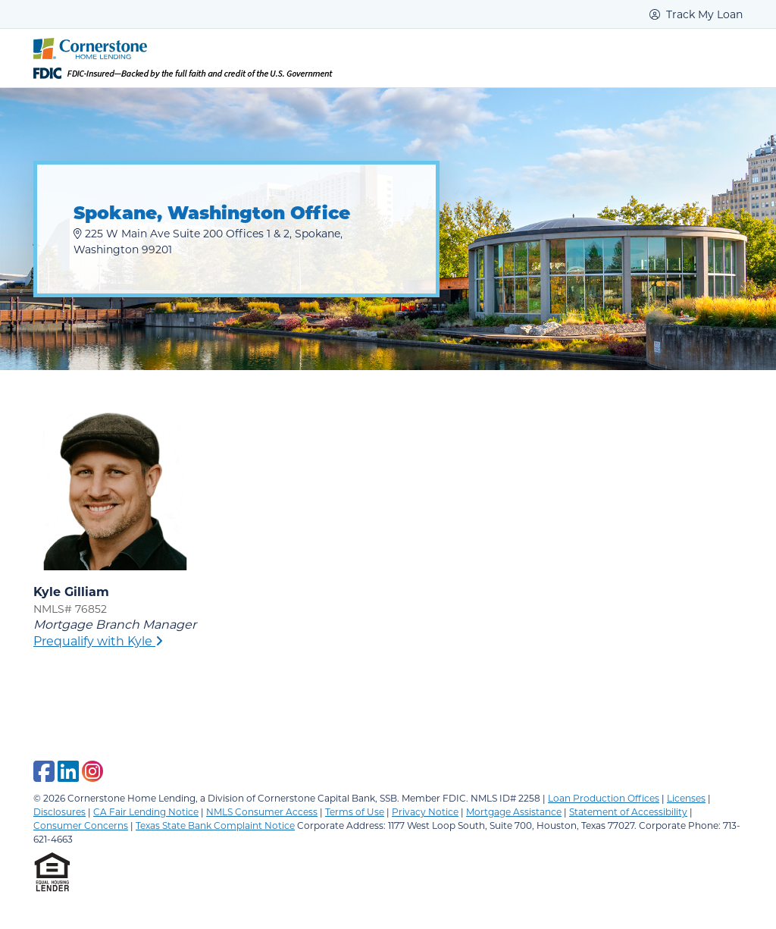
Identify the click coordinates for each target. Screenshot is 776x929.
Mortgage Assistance (514, 811)
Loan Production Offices (603, 798)
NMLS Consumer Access (262, 811)
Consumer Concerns (80, 825)
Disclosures (59, 811)
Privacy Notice (425, 811)
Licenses (686, 798)
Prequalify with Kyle (98, 640)
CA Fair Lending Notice (146, 811)
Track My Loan (696, 14)
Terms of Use (354, 811)
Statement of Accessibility (628, 811)
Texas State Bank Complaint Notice (215, 825)
